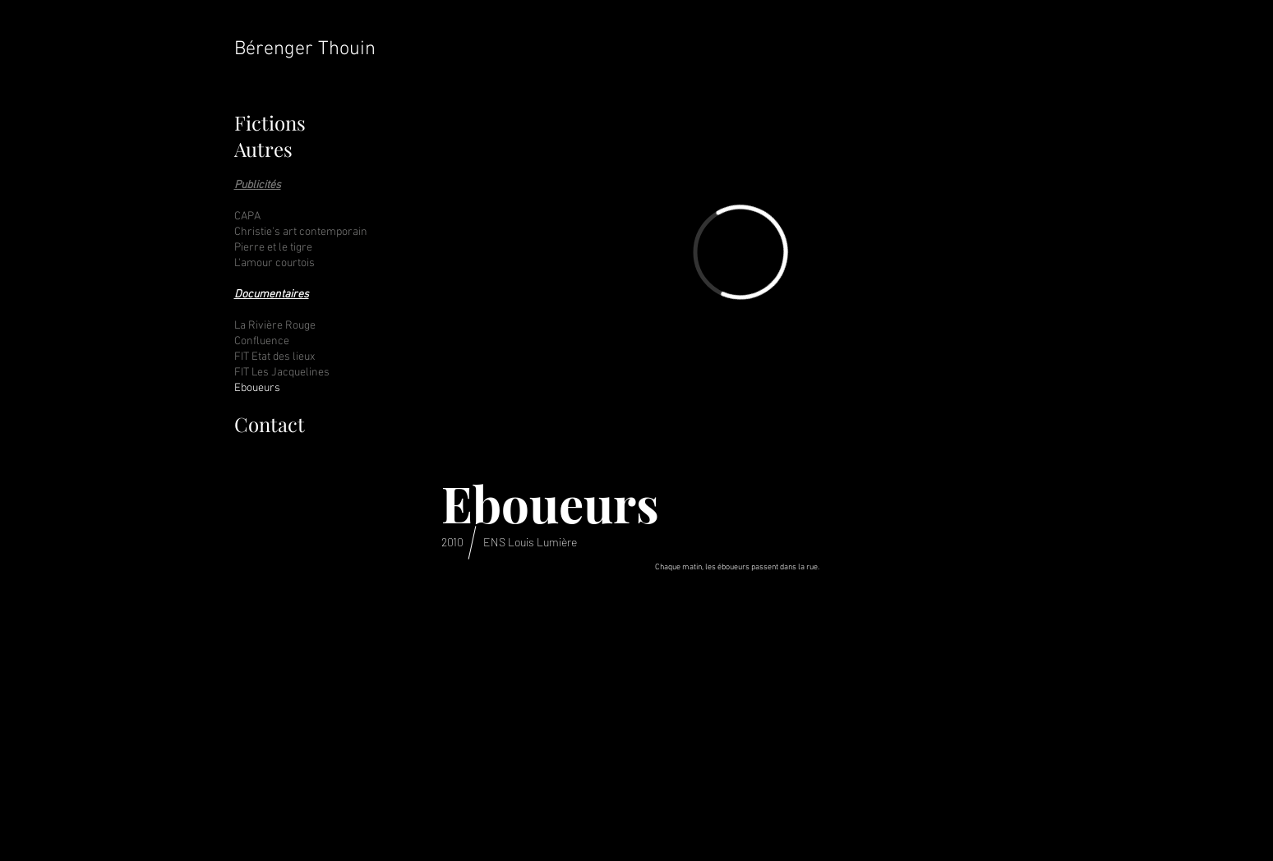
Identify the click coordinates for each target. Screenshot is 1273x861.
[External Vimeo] (740, 252)
